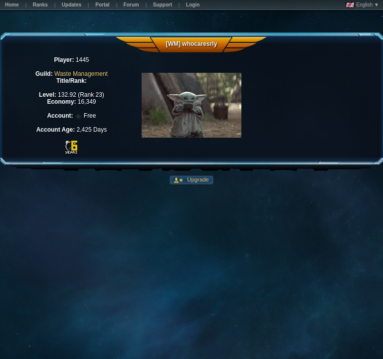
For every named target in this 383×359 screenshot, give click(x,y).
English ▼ (362, 5)
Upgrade (197, 179)
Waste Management (81, 73)
